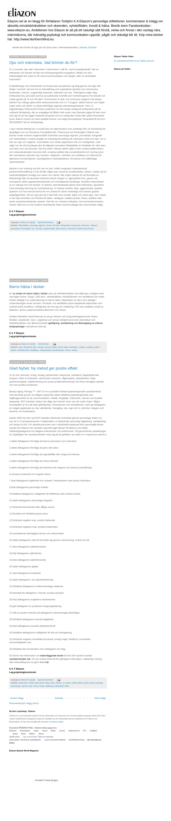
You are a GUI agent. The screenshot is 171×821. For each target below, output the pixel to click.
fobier (31, 683)
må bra (59, 683)
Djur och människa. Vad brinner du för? (43, 62)
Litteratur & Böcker (88, 47)
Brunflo (56, 225)
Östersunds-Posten (85, 228)
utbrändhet (59, 686)
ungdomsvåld (49, 228)
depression (23, 683)
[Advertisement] (58, 257)
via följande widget (55, 722)
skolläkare (34, 350)
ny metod (67, 683)
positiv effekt (77, 683)
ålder (67, 686)
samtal (24, 686)
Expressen (76, 225)
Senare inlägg (16, 698)
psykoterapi (15, 686)
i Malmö (93, 225)
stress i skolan (71, 350)
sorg (30, 686)
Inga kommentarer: (46, 222)
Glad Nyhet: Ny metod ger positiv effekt (43, 368)
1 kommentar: (44, 344)
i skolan (81, 347)
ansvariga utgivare (37, 225)
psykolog (99, 683)
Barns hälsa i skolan (26, 286)
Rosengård (25, 228)
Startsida (59, 698)
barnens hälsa (51, 347)
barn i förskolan (25, 347)
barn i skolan (38, 347)
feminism (85, 225)
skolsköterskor (58, 350)
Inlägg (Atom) (32, 703)
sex (33, 228)
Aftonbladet (23, 225)
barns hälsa (63, 347)
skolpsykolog (45, 350)
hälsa (47, 683)
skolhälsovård (23, 350)
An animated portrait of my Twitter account (134, 61)
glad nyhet (39, 683)
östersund (72, 228)
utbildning (49, 686)
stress (35, 686)
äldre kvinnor (61, 228)
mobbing (89, 347)
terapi (41, 686)
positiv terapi (88, 683)
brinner (49, 225)
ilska (53, 683)
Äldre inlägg (100, 698)
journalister (15, 228)
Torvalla (39, 228)
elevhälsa (73, 347)
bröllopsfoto (65, 225)
